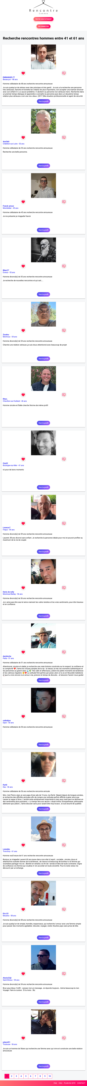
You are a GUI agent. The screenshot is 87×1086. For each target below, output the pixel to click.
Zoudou (6, 335)
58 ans (13, 916)
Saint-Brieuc (8, 980)
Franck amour (8, 206)
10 (50, 1076)
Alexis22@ (7, 978)
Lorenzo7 (6, 528)
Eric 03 (5, 913)
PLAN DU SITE (70, 1083)
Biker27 (6, 270)
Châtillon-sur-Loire (10, 144)
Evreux (5, 272)
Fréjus (5, 530)
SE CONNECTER (43, 26)
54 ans (14, 337)
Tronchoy (6, 851)
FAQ (55, 1083)
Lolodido (6, 849)
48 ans (15, 79)
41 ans (21, 465)
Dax (4, 787)
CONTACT (81, 1083)
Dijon (5, 723)
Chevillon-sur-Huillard (11, 401)
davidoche (7, 656)
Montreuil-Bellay (9, 594)
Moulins (6, 916)
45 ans (15, 208)
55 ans (12, 272)
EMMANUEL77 (9, 77)
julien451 (6, 1042)
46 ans (24, 401)
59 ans (12, 530)
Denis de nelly (8, 592)
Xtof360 (6, 142)
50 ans (11, 723)
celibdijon (7, 721)
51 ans (11, 658)
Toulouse (6, 1044)
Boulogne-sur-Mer (10, 465)
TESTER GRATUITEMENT (43, 19)
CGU (60, 1083)
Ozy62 (5, 463)
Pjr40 (5, 785)
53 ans (21, 144)
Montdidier (7, 208)
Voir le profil (43, 101)
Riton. (5, 399)
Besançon (7, 79)
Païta (5, 658)
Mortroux (6, 337)
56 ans (20, 594)
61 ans (14, 851)
